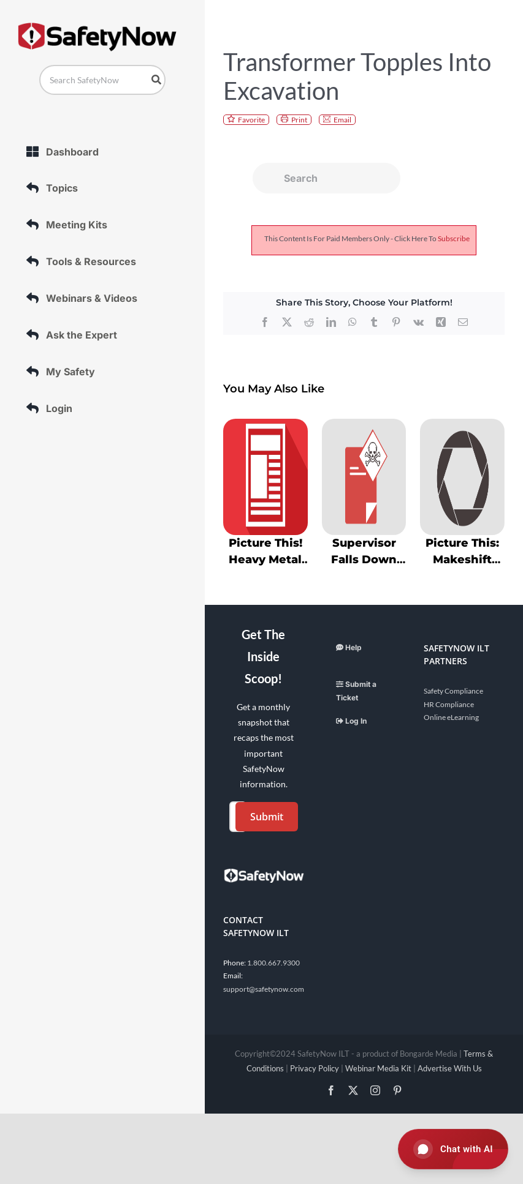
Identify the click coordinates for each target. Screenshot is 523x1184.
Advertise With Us (450, 1068)
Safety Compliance (453, 690)
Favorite (251, 119)
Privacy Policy (314, 1068)
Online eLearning (451, 717)
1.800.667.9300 (273, 962)
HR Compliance (449, 704)
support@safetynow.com (263, 989)
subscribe (454, 238)
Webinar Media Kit (378, 1068)
